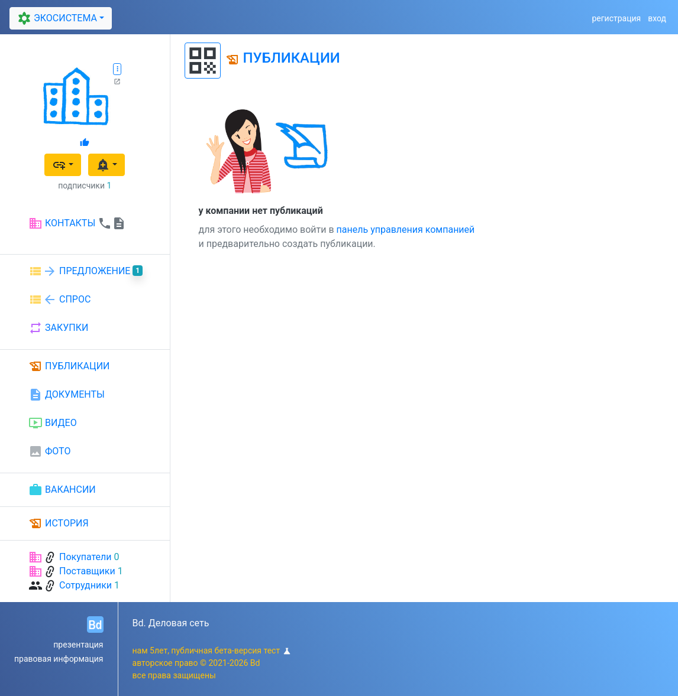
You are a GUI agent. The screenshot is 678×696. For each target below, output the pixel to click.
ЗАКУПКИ (58, 328)
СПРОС (59, 299)
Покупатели (85, 556)
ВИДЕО (52, 423)
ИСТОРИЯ (58, 523)
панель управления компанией (406, 229)
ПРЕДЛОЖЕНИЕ (85, 271)
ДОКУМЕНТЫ (66, 395)
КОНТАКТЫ (77, 223)
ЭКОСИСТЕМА (56, 18)
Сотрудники (85, 585)
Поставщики (87, 571)
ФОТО (49, 451)
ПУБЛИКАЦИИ (69, 366)
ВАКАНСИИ (62, 490)
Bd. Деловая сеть (171, 623)
